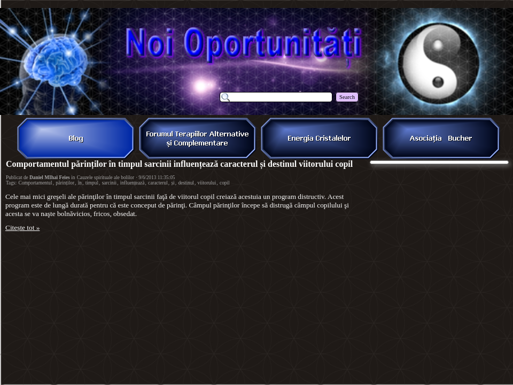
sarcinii (109, 183)
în (80, 183)
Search (347, 97)
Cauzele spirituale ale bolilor (106, 177)
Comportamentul (35, 183)
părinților (65, 183)
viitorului (207, 183)
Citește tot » (22, 228)
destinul (186, 183)
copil (225, 183)
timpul (92, 183)
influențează (132, 183)
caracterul (158, 183)
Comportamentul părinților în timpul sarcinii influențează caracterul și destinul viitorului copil (179, 163)
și (172, 183)
